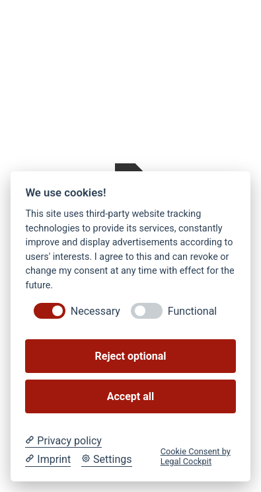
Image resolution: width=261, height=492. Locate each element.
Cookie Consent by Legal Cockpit (196, 456)
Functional (192, 311)
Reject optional (131, 356)
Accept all (130, 396)
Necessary (95, 311)
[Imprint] (48, 459)
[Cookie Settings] (106, 459)
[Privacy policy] (63, 441)
